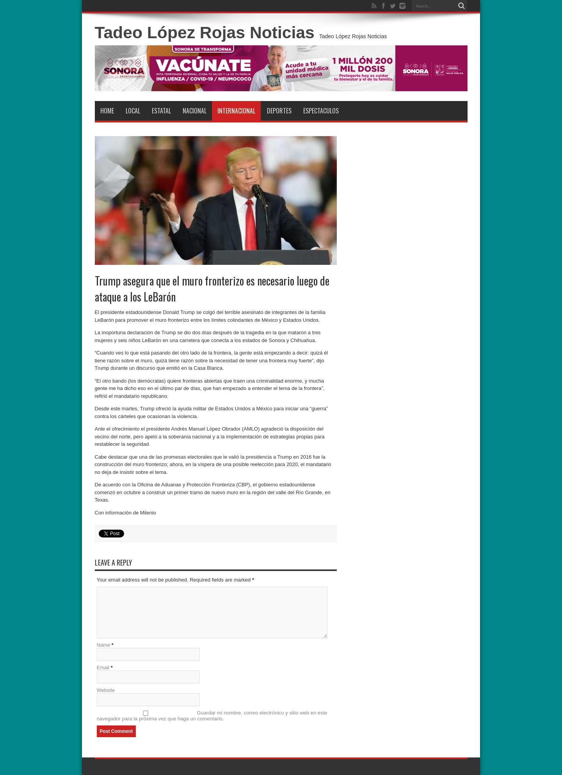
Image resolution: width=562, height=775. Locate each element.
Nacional (194, 110)
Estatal (161, 110)
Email (103, 667)
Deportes (279, 110)
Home (107, 110)
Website (106, 690)
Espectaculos (321, 110)
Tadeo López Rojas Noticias (205, 32)
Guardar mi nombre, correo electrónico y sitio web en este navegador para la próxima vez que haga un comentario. (212, 716)
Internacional (236, 110)
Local (133, 110)
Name (103, 645)
